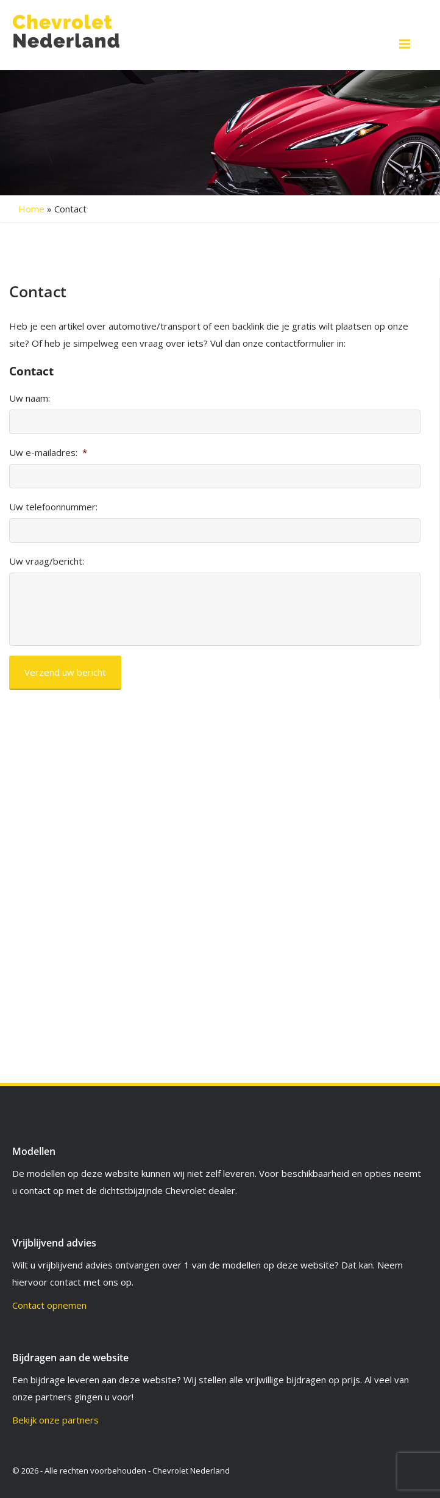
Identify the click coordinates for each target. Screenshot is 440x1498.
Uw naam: (29, 398)
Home (31, 209)
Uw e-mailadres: (48, 452)
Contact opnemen (49, 1305)
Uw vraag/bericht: (46, 561)
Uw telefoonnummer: (53, 507)
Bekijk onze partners (55, 1420)
